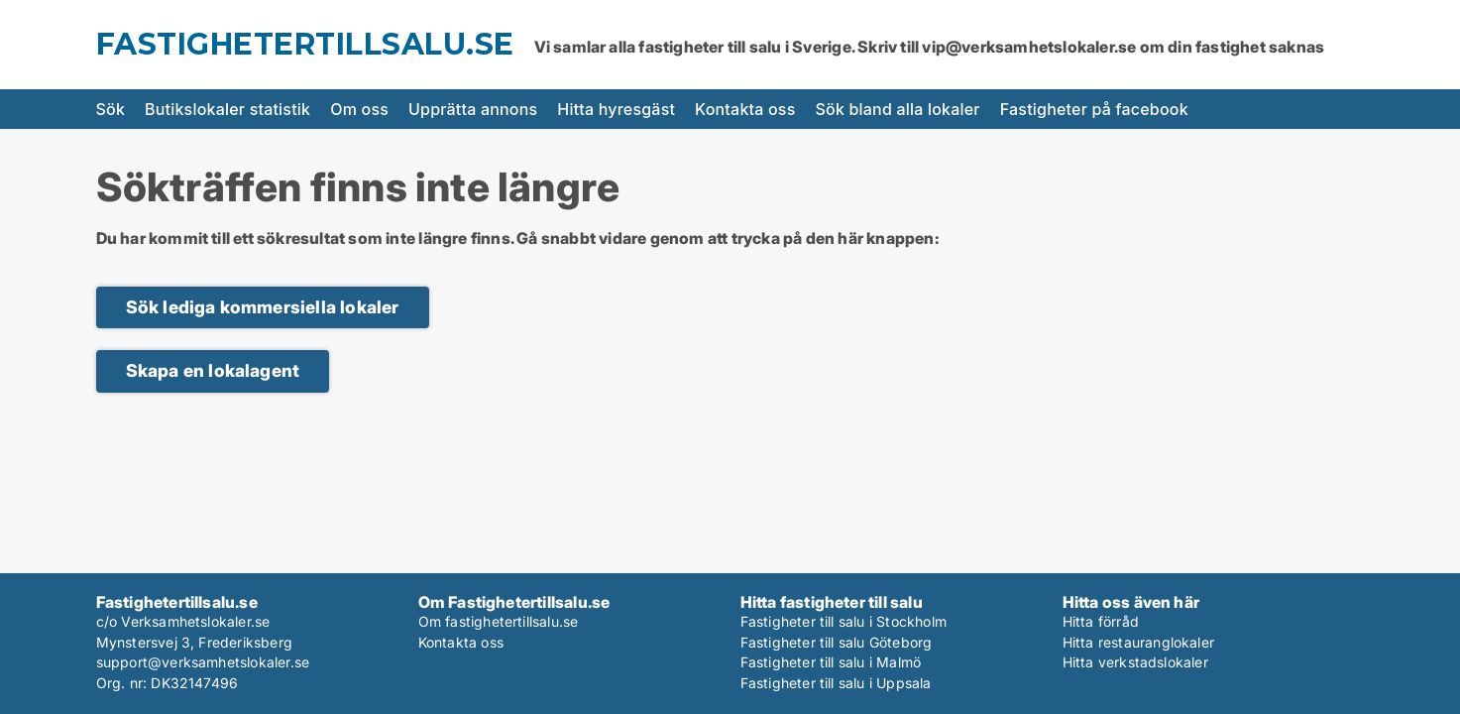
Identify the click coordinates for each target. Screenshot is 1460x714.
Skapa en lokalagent (213, 370)
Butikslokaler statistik (227, 109)
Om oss (359, 109)
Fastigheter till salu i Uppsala (836, 682)
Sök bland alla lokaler (898, 109)
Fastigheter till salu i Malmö (831, 662)
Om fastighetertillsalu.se (498, 621)
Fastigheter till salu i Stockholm (844, 621)
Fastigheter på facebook (1094, 109)
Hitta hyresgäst (616, 109)
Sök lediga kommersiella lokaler (262, 307)
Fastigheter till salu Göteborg (836, 642)
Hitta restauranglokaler (1139, 642)
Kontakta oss (745, 109)
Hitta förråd (1101, 621)
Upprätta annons (472, 109)
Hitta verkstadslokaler (1135, 662)
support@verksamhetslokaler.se (203, 662)
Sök (111, 109)
